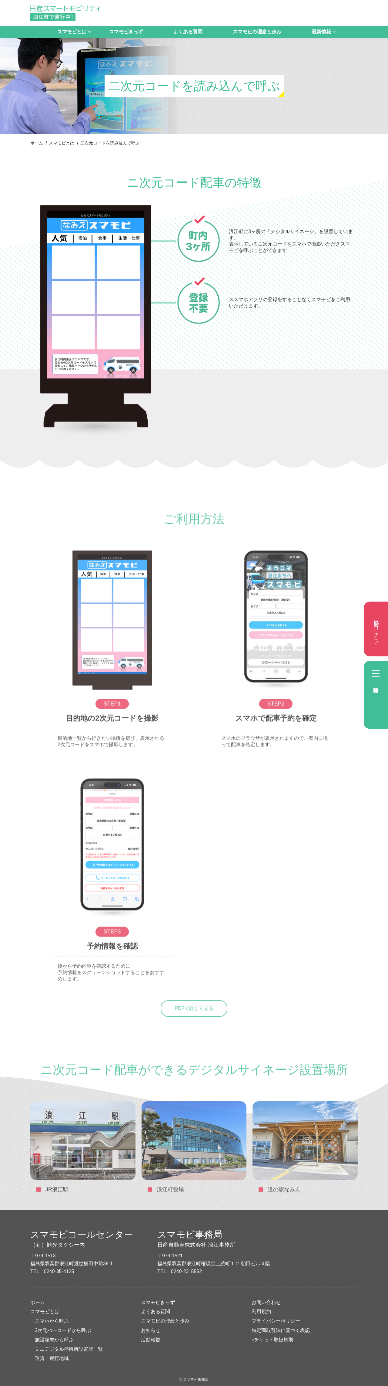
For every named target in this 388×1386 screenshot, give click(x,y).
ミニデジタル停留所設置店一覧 (69, 1349)
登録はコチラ (376, 629)
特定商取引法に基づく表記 (281, 1330)
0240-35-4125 (59, 1271)
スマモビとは (71, 31)
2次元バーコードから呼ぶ (63, 1330)
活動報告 (150, 1339)
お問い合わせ (266, 1302)
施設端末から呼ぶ (54, 1339)
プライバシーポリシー (276, 1320)
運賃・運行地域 (52, 1358)
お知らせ (150, 1330)
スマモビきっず (126, 31)
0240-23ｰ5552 (186, 1271)
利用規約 (261, 1311)
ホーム (36, 143)
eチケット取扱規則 (272, 1339)
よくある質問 (187, 31)
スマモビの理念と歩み (257, 31)
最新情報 (321, 31)
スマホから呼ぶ (52, 1320)
